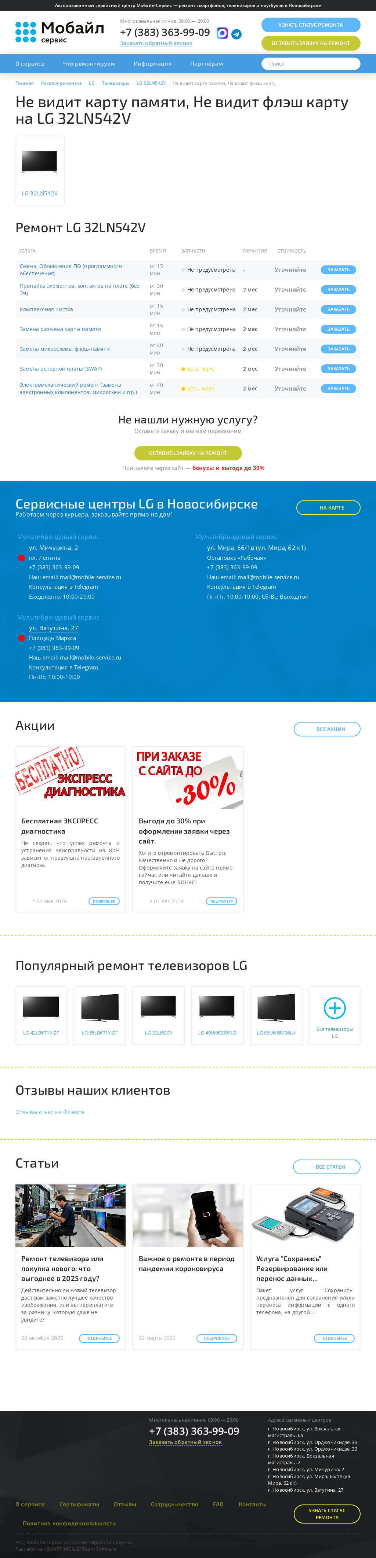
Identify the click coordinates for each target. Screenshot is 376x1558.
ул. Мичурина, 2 (53, 547)
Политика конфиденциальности (69, 1523)
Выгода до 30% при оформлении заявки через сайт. (184, 830)
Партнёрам (206, 63)
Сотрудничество (174, 1503)
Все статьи (324, 1166)
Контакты (253, 1503)
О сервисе (30, 63)
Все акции (324, 729)
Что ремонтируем (89, 63)
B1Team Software (96, 1549)
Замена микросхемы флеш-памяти (65, 348)
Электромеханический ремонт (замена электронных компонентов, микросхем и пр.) (78, 388)
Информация (153, 63)
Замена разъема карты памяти (60, 329)
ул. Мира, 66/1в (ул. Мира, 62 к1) (256, 547)
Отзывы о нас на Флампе (49, 1112)
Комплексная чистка (46, 309)
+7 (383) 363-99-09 (165, 32)
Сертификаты (79, 1503)
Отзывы (125, 1503)
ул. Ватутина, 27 (53, 628)
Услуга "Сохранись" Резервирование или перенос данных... (292, 1268)
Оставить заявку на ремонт (188, 453)
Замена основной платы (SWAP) (61, 368)
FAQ (218, 1503)
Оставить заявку (311, 43)
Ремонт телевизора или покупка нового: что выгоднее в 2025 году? (62, 1268)
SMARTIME (59, 1549)
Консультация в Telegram (63, 586)
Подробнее (104, 901)
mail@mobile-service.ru (90, 577)
